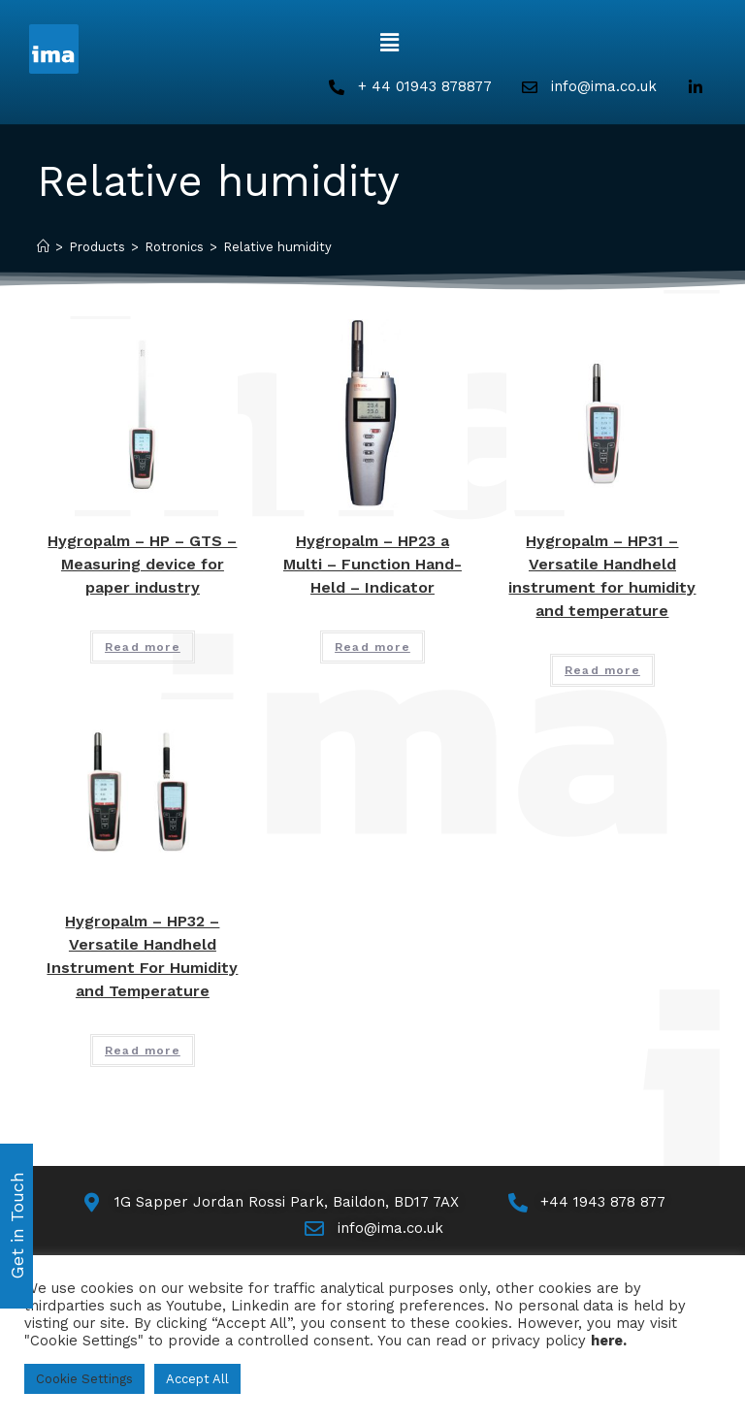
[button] (388, 42)
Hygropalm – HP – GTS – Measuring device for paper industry (142, 564)
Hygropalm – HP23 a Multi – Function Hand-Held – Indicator (372, 564)
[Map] (269, 1202)
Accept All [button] (197, 1379)
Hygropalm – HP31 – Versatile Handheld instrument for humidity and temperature (602, 576)
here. (609, 1340)
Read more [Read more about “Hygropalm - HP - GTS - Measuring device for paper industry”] (142, 647)
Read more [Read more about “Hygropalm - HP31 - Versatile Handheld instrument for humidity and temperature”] (602, 670)
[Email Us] (373, 1228)
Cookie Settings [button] (84, 1379)
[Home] (43, 247)
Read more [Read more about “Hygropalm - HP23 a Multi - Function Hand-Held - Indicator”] (372, 647)
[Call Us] (585, 1202)
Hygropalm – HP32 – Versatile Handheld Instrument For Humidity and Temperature (142, 956)
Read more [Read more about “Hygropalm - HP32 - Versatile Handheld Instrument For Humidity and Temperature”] (142, 1050)
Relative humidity (277, 247)
